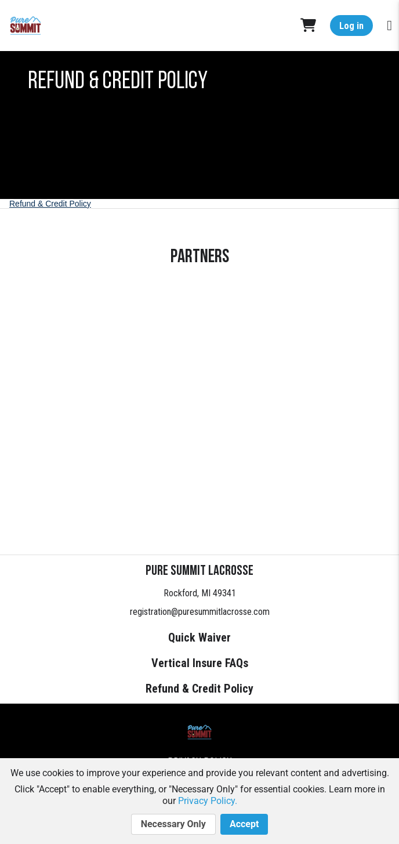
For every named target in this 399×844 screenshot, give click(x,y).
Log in (351, 25)
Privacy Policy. (207, 800)
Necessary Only (173, 824)
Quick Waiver (199, 637)
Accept (244, 824)
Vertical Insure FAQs (199, 663)
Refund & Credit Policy (50, 203)
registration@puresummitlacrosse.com (200, 611)
